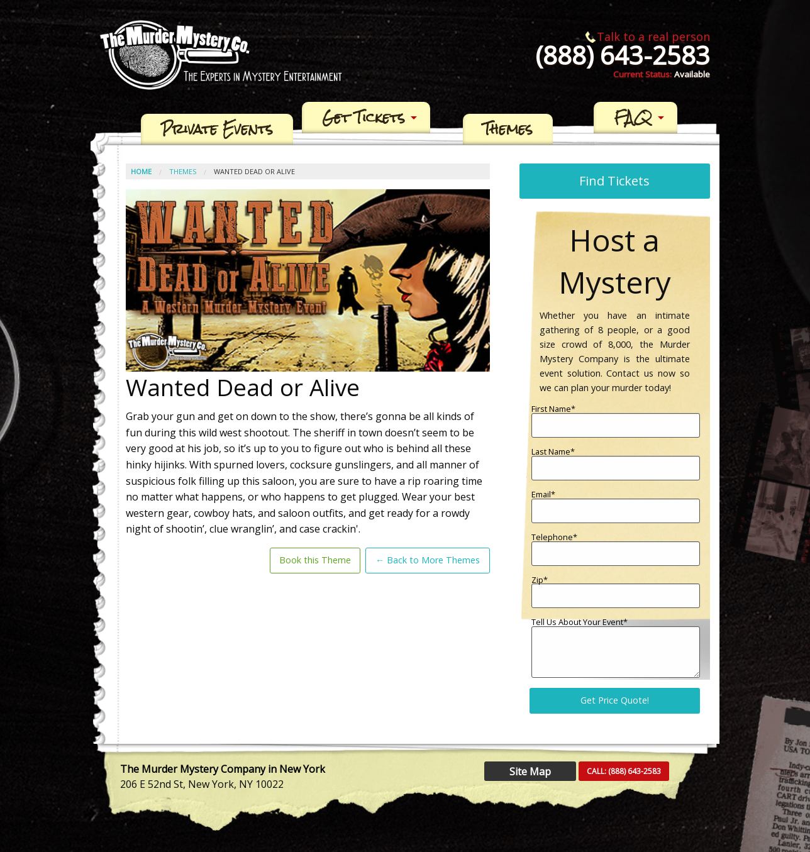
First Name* (615, 421)
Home (141, 171)
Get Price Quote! (614, 700)
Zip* (615, 592)
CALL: (624, 771)
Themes (508, 129)
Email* (615, 506)
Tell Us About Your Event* (615, 648)
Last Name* (615, 464)
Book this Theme (315, 560)
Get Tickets (363, 117)
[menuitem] (217, 129)
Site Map (530, 771)
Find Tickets (614, 180)
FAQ (633, 117)
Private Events (217, 129)
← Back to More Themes (427, 560)
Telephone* (615, 549)
